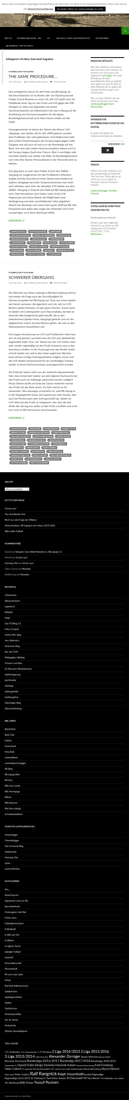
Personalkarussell (13, 963)
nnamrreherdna (12, 868)
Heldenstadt (10, 851)
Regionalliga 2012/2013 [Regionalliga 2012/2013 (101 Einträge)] (17, 1078)
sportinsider (10, 680)
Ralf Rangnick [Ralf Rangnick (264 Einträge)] (43, 1073)
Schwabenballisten (14, 814)
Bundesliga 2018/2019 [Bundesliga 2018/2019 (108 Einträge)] (103, 1060)
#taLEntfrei (10, 729)
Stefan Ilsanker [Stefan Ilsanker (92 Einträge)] (59, 1078)
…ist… (48, 38)
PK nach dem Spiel (14, 974)
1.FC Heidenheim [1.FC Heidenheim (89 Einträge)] (12, 1052)
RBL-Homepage (12, 791)
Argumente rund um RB (16, 900)
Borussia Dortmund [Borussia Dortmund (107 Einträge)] (15, 1060)
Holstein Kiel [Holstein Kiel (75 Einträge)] (60, 1069)
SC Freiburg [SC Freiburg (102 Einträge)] (37, 1078)
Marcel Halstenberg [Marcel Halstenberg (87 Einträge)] (92, 1069)
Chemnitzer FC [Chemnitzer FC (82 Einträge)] (11, 1065)
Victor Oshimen (19, 463)
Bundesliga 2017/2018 (39, 432)
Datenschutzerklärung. (40, 8)
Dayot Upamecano (43, 436)
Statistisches (11, 1008)
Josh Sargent (17, 243)
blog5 (7, 617)
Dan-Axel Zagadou (20, 235)
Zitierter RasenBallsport (16, 1031)
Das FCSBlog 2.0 (13, 623)
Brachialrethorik (12, 906)
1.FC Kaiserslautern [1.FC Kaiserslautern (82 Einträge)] (29, 1052)
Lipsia (7, 863)
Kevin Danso (33, 448)
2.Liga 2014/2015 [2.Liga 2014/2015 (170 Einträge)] (66, 1051)
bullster (8, 740)
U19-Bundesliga (33, 459)
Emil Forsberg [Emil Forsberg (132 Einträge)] (104, 1065)
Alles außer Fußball (14, 531)
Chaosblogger (11, 834)
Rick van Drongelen (60, 455)
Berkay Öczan (18, 432)
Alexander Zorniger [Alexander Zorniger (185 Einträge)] (64, 1056)
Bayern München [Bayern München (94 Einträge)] (89, 1056)
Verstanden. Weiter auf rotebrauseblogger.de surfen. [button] (80, 9)
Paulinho (49, 250)
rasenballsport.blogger (15, 763)
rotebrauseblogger (37, 82)
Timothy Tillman (35, 254)
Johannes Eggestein (38, 444)
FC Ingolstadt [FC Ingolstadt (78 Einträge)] (27, 1069)
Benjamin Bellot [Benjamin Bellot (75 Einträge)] (104, 1057)
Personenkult (11, 968)
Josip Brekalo (59, 444)
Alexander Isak (18, 429)
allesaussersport (12, 600)
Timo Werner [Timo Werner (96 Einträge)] (93, 1078)
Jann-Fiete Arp (18, 444)
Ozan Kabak (17, 250)
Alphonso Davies (38, 231)
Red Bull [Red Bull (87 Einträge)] (87, 1074)
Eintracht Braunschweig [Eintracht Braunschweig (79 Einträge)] (85, 1065)
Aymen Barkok (51, 429)
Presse (8, 980)
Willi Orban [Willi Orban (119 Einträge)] (26, 1082)
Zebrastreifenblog (13, 708)
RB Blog (8, 768)
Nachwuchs (38, 451)
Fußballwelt (10, 929)
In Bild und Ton (12, 934)
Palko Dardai (33, 250)
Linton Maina (67, 243)
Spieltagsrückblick (13, 997)
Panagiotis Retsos (20, 455)
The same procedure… (33, 76)
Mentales (26, 568)
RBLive (8, 797)
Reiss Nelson (17, 254)
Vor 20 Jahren (11, 1019)
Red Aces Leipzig (13, 808)
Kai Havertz (34, 243)
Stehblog (9, 685)
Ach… (7, 889)
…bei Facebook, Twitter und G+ (19, 46)
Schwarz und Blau (13, 663)
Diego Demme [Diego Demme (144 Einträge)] (45, 1065)
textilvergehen (11, 697)
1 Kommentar (59, 82)
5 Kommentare (59, 283)
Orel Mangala (55, 451)
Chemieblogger (12, 840)
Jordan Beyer (56, 239)
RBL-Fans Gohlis (12, 785)
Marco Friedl (49, 448)
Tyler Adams (54, 254)
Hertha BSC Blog (13, 634)
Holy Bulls (9, 751)
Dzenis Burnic (17, 440)
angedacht (10, 606)
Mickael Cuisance (39, 246)
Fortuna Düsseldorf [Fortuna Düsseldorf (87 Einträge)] (41, 1069)
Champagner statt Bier (15, 912)
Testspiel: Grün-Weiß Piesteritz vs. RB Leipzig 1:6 (38, 551)
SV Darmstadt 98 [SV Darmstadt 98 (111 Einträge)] (76, 1078)
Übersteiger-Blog (13, 702)
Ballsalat (9, 612)
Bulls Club (9, 734)
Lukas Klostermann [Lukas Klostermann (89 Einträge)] (74, 1069)
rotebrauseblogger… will (29, 38)
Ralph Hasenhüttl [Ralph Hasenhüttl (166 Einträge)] (71, 1074)
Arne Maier (56, 231)
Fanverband (10, 746)
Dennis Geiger (63, 436)
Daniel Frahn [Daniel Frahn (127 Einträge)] (26, 1065)
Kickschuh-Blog (12, 646)
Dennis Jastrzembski (44, 235)
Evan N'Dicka (64, 235)
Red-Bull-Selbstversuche (16, 985)
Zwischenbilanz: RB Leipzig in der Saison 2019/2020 (30, 525)
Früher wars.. (11, 917)
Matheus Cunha (18, 246)
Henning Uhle (11, 563)
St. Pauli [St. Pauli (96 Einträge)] (47, 1078)
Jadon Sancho (39, 239)
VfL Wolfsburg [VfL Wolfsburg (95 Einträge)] (12, 1082)
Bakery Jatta (69, 429)
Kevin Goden (50, 243)
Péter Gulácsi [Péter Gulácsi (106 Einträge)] (22, 1074)
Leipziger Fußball (12, 951)
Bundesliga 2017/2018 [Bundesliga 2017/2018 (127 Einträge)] (75, 1061)
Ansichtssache (11, 895)
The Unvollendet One (15, 514)
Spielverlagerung (12, 674)
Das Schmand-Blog (14, 846)
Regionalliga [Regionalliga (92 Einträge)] (97, 1074)
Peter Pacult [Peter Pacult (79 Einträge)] (9, 1075)
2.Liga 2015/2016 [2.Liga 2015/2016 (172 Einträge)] (95, 1051)
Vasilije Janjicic (53, 459)
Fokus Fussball (12, 629)
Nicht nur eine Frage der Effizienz (21, 520)
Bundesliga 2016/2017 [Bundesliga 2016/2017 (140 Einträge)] (43, 1061)
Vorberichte (10, 1025)
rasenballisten (11, 757)
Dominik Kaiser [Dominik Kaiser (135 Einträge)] (65, 1065)
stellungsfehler (12, 691)
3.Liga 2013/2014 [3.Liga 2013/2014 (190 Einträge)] (20, 1056)
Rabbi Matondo (65, 250)
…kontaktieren (102, 38)
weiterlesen (17, 220)
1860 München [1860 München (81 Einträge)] (41, 1057)
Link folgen (107, 75)
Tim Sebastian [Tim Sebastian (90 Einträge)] (106, 1078)
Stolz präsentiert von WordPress (18, 1096)
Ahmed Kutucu (18, 231)
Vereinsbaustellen (13, 1014)
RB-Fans (9, 780)
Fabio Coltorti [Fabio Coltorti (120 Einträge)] (13, 1068)
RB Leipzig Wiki (12, 774)
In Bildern (9, 940)
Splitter (8, 1002)
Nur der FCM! (11, 651)
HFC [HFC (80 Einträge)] (52, 1069)
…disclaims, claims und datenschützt (72, 38)
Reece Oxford (40, 455)
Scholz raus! (10, 508)
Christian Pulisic (61, 432)
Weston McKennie (39, 463)
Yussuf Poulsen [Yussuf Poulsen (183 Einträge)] (46, 1082)
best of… (9, 38)
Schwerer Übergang (31, 277)
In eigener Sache (13, 946)
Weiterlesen (96, 234)
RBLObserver (11, 802)
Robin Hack (16, 459)
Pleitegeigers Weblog (15, 657)
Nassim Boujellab (60, 246)
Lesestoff (9, 957)
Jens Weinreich (12, 640)
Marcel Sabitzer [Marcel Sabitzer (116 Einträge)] (111, 1068)
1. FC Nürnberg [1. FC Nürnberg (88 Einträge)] (44, 1052)
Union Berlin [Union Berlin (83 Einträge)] (118, 1078)
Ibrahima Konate (19, 239)
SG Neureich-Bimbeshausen (18, 668)
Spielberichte (11, 991)
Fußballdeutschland (21, 71)
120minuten (10, 595)
